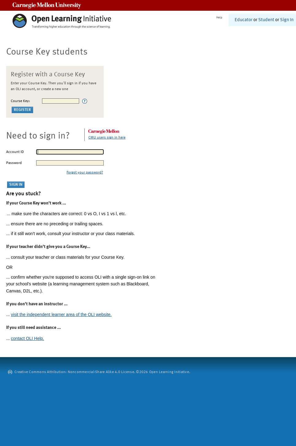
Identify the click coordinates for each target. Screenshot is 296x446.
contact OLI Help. (27, 338)
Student (266, 20)
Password (14, 163)
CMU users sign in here (106, 137)
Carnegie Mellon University (46, 5)
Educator (243, 20)
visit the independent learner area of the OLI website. (61, 314)
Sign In (287, 20)
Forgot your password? (85, 172)
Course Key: (20, 101)
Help (219, 17)
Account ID (15, 152)
